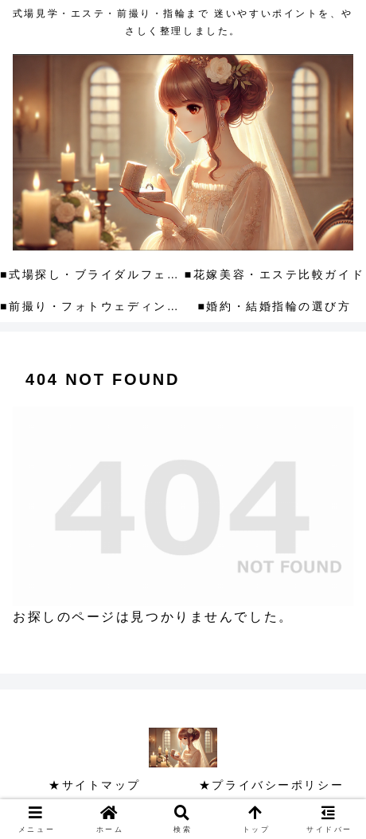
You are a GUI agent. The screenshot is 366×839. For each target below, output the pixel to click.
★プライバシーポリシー (271, 785)
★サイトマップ (95, 785)
